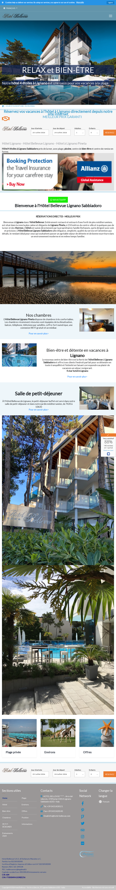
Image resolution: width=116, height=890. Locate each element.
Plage (24, 798)
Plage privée (13, 752)
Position (25, 817)
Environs (49, 752)
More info (80, 2)
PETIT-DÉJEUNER (7, 825)
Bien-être (6, 811)
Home (4, 798)
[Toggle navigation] (110, 16)
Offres (87, 752)
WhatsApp (58, 199)
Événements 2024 (7, 834)
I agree (110, 2)
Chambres (6, 817)
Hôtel (4, 804)
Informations (27, 824)
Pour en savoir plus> (39, 333)
